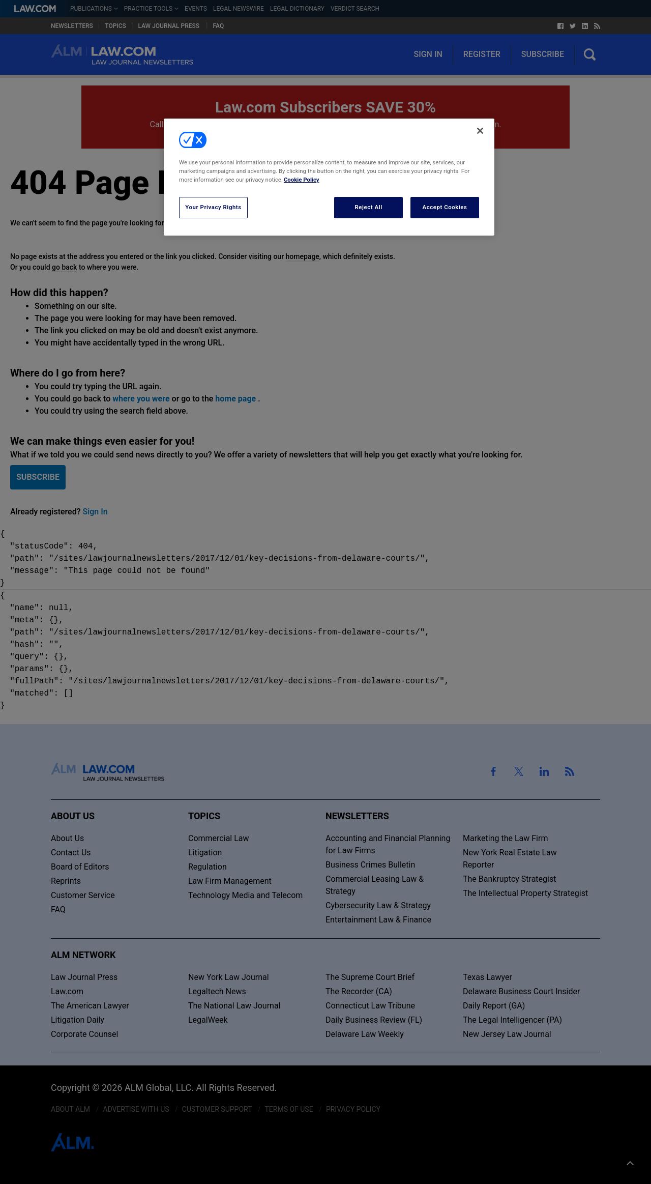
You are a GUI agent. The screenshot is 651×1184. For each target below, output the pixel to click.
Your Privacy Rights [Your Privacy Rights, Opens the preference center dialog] (213, 207)
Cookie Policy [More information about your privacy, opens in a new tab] (301, 179)
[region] (329, 177)
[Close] (480, 131)
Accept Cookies (445, 207)
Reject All (368, 207)
